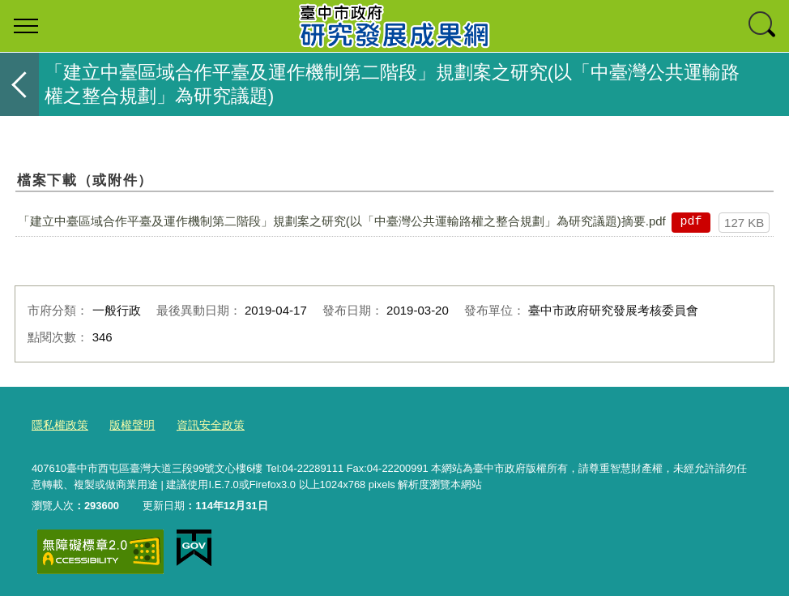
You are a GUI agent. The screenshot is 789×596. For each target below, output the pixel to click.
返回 (19, 84)
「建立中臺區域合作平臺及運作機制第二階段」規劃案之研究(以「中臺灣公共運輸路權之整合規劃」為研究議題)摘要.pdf (342, 221)
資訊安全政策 (200, 424)
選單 (26, 26)
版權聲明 (126, 424)
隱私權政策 (58, 424)
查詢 (763, 26)
